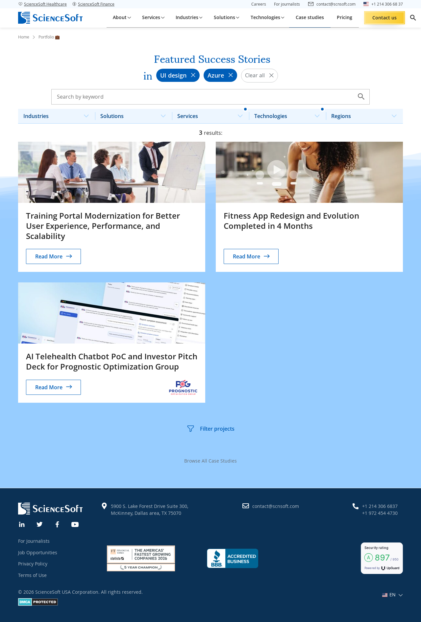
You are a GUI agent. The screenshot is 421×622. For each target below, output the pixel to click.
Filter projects (210, 429)
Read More (48, 256)
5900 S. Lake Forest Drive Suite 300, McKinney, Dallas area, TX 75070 (149, 509)
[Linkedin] (22, 524)
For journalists (287, 4)
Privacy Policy (32, 564)
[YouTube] (75, 524)
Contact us (384, 17)
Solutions (135, 114)
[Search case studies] (210, 96)
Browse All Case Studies (210, 461)
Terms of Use (32, 575)
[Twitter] (40, 524)
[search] (413, 17)
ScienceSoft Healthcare (42, 4)
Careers (258, 4)
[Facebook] (58, 524)
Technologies (289, 114)
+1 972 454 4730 (380, 513)
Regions (366, 114)
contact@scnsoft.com (275, 506)
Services (212, 114)
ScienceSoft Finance (93, 4)
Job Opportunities (37, 552)
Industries (58, 114)
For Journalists (34, 541)
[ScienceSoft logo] (50, 18)
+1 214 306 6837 (380, 506)
